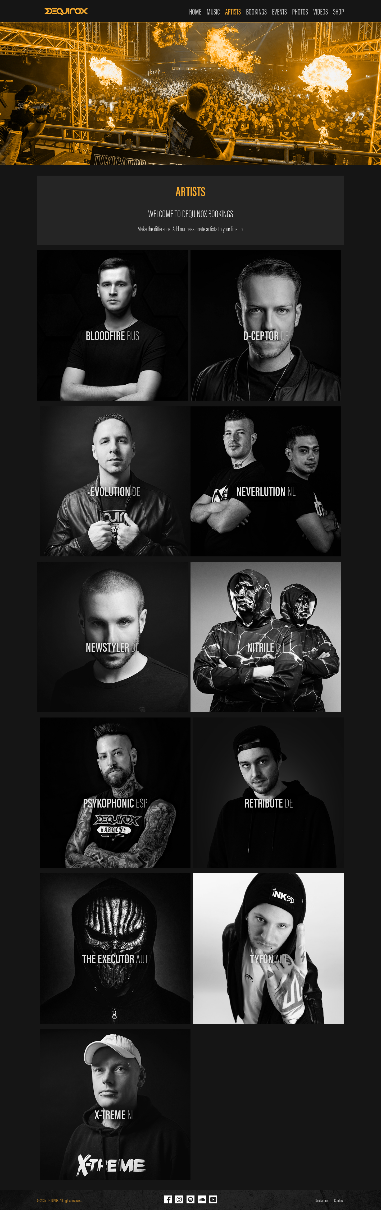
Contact (339, 1200)
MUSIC (213, 11)
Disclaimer (322, 1200)
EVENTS (279, 11)
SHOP (338, 11)
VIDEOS (320, 11)
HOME (195, 11)
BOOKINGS (256, 11)
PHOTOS (300, 11)
